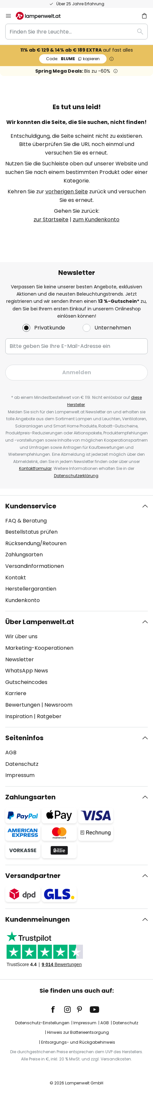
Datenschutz (21, 764)
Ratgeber (49, 716)
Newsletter (19, 659)
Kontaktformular (35, 468)
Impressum (20, 775)
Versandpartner (33, 875)
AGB (10, 752)
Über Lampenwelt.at (39, 621)
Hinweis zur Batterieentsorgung (78, 1032)
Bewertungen (22, 705)
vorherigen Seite (66, 191)
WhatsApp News (26, 670)
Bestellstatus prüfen (31, 532)
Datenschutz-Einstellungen (42, 1023)
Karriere (15, 693)
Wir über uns (21, 636)
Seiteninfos (24, 737)
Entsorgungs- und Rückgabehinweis (78, 1042)
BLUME (73, 58)
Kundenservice (30, 506)
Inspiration (19, 716)
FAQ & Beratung (26, 520)
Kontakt (15, 577)
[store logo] (42, 16)
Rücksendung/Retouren (35, 543)
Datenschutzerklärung (76, 475)
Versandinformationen (34, 566)
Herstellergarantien (30, 589)
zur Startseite (51, 219)
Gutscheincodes (26, 682)
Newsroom (58, 705)
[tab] (76, 553)
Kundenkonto (22, 600)
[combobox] (76, 31)
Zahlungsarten (24, 554)
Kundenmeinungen (37, 919)
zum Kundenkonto (96, 219)
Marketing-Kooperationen (39, 648)
